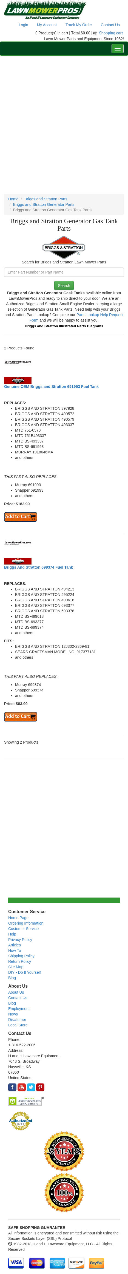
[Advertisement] (64, 125)
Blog (12, 978)
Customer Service (23, 928)
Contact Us (110, 25)
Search (64, 285)
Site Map (15, 967)
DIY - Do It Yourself (24, 972)
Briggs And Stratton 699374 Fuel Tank (38, 567)
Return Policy (19, 961)
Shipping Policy (21, 956)
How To (14, 950)
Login (23, 25)
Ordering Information (25, 923)
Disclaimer (17, 1019)
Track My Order (79, 25)
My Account (47, 25)
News (13, 1014)
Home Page (18, 918)
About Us (16, 992)
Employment (19, 1008)
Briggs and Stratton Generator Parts (43, 204)
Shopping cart (111, 33)
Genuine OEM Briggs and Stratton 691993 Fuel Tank (51, 386)
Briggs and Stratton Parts (45, 199)
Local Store (18, 1025)
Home (13, 199)
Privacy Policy (20, 939)
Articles (14, 945)
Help (12, 934)
